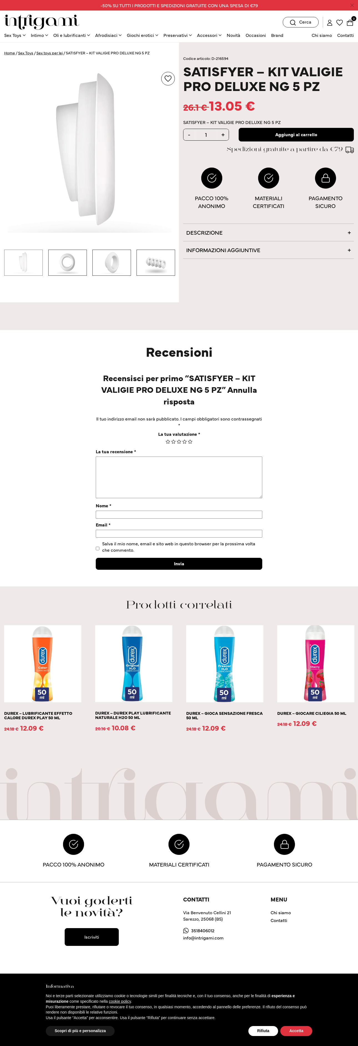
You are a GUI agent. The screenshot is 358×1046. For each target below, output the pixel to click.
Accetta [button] (296, 1031)
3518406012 (203, 930)
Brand (277, 35)
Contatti (345, 35)
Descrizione (204, 232)
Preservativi (175, 35)
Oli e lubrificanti (69, 35)
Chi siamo (322, 35)
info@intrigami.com (203, 937)
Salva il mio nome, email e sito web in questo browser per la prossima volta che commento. (178, 546)
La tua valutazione (179, 434)
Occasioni (256, 35)
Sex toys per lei (49, 52)
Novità (233, 35)
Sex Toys (12, 35)
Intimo (37, 35)
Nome (103, 505)
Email (103, 524)
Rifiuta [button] (263, 1031)
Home (9, 52)
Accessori (207, 35)
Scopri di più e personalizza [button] (80, 1031)
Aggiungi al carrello (296, 134)
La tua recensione (116, 451)
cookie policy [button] (120, 1001)
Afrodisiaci (106, 35)
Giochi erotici (140, 35)
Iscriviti (91, 937)
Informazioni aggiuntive (223, 250)
